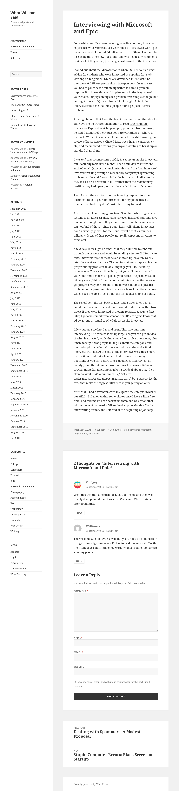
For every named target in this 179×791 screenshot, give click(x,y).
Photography (17, 492)
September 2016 (19, 370)
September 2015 (19, 404)
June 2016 (15, 376)
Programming (18, 40)
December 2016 (18, 365)
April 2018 (16, 315)
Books (13, 52)
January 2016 (17, 398)
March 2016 (16, 387)
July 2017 (15, 342)
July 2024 (15, 214)
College (14, 464)
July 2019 (15, 231)
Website (79, 666)
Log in (13, 557)
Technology (16, 508)
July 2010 (15, 438)
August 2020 (17, 219)
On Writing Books (20, 110)
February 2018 (18, 326)
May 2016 (15, 382)
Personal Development (22, 46)
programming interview (86, 433)
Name (78, 637)
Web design (16, 525)
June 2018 (15, 303)
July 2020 (15, 225)
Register (14, 551)
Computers (16, 469)
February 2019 (18, 259)
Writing (14, 531)
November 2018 (19, 275)
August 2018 (17, 292)
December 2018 (18, 270)
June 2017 (15, 348)
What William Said (23, 15)
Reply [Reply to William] (79, 561)
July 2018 (15, 298)
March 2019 (16, 253)
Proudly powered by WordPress (91, 784)
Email (78, 652)
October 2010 (17, 421)
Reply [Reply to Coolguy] (79, 512)
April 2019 (16, 247)
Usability (15, 520)
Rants (13, 503)
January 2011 (17, 410)
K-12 (12, 480)
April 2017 (16, 354)
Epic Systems (133, 429)
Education (15, 475)
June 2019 (15, 236)
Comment (81, 591)
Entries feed (16, 563)
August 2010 (17, 432)
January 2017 (17, 359)
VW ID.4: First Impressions (24, 104)
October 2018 (17, 281)
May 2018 (15, 309)
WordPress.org (18, 574)
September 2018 (19, 287)
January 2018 (17, 331)
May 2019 (15, 242)
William (101, 429)
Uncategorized (18, 514)
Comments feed (18, 568)
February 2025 (18, 208)
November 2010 (19, 415)
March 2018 (16, 320)
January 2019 (17, 264)
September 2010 (19, 426)
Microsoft (146, 429)
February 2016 (18, 393)
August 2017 (17, 337)
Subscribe (15, 58)
